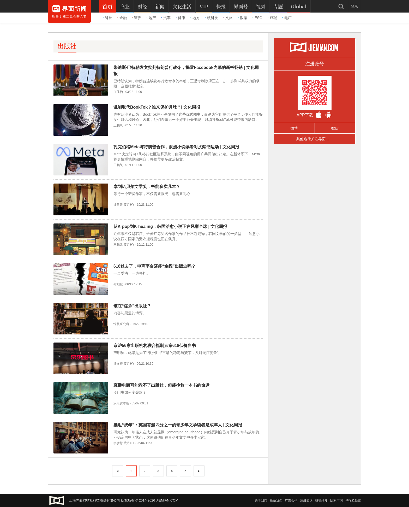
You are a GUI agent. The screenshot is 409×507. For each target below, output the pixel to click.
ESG (257, 18)
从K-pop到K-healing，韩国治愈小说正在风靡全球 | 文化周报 (170, 226)
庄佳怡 (118, 92)
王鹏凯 (118, 125)
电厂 (287, 18)
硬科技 (211, 18)
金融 (122, 18)
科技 (107, 18)
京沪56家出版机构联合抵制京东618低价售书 (154, 345)
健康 (180, 18)
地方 (195, 18)
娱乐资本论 (121, 403)
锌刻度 (118, 284)
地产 (151, 18)
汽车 (166, 18)
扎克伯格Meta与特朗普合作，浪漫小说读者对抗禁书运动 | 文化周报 (176, 147)
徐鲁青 (118, 205)
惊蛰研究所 (121, 324)
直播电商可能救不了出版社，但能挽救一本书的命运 (161, 385)
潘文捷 (118, 363)
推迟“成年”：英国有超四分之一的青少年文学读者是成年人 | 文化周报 (177, 425)
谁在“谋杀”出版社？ (132, 306)
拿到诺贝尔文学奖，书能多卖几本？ (146, 186)
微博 (294, 128)
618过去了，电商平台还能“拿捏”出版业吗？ (154, 266)
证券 (136, 18)
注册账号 (314, 63)
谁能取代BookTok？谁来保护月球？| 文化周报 (156, 107)
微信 (335, 128)
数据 (242, 18)
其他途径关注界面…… (314, 139)
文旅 (228, 18)
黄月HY (129, 205)
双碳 (272, 18)
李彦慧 (118, 443)
